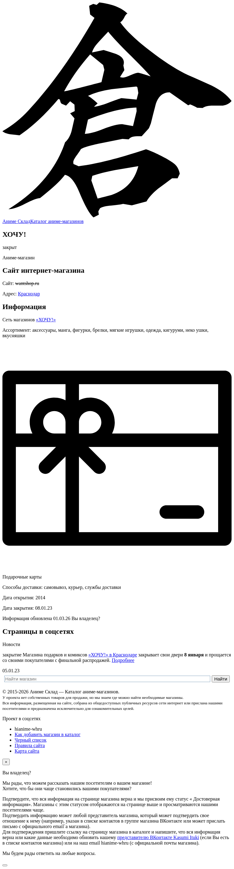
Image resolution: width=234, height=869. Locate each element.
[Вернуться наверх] (4, 865)
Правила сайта (30, 745)
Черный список (30, 740)
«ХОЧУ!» (46, 319)
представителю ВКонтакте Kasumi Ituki (158, 837)
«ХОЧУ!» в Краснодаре (112, 654)
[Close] (6, 762)
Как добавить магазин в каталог (47, 734)
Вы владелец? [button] (86, 618)
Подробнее (123, 660)
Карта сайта (27, 751)
